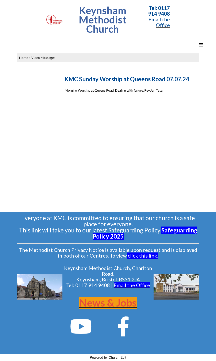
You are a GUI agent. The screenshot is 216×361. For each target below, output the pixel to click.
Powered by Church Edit (108, 357)
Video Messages (43, 58)
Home (23, 58)
